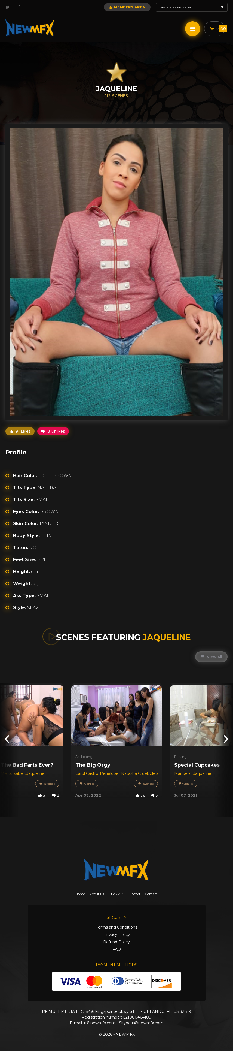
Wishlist (87, 783)
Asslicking (84, 756)
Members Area (127, 7)
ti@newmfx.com (99, 1022)
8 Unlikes (53, 431)
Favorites (47, 783)
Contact (151, 894)
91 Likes (20, 431)
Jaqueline (35, 773)
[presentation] (7, 738)
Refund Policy (116, 941)
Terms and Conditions (116, 927)
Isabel (19, 773)
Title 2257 (115, 894)
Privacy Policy (116, 934)
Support (133, 894)
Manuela (183, 773)
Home (80, 894)
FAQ (116, 949)
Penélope (109, 773)
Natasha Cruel (134, 773)
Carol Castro (86, 773)
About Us (96, 894)
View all (211, 657)
